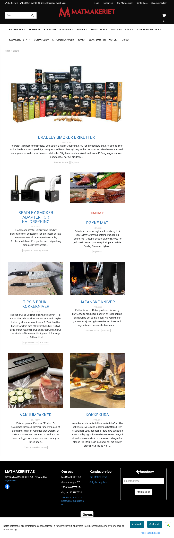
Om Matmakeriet (125, 3)
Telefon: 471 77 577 (71, 497)
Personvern (108, 3)
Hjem (7, 50)
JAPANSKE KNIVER (97, 302)
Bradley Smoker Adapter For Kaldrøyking (35, 217)
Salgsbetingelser (159, 3)
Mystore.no (11, 480)
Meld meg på (143, 491)
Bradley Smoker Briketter (66, 137)
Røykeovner (97, 212)
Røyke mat (97, 222)
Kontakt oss (141, 3)
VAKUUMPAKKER (35, 415)
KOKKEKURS (97, 415)
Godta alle (154, 524)
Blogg (96, 3)
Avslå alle (137, 524)
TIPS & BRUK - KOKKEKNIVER (35, 304)
